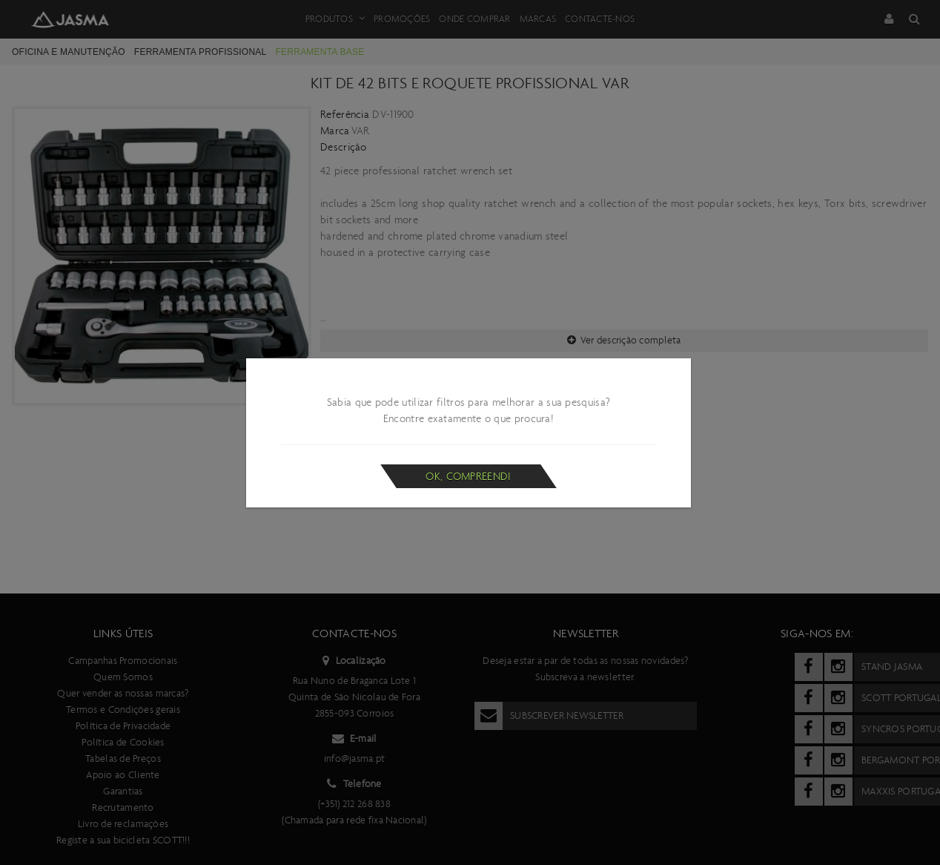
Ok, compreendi (468, 476)
